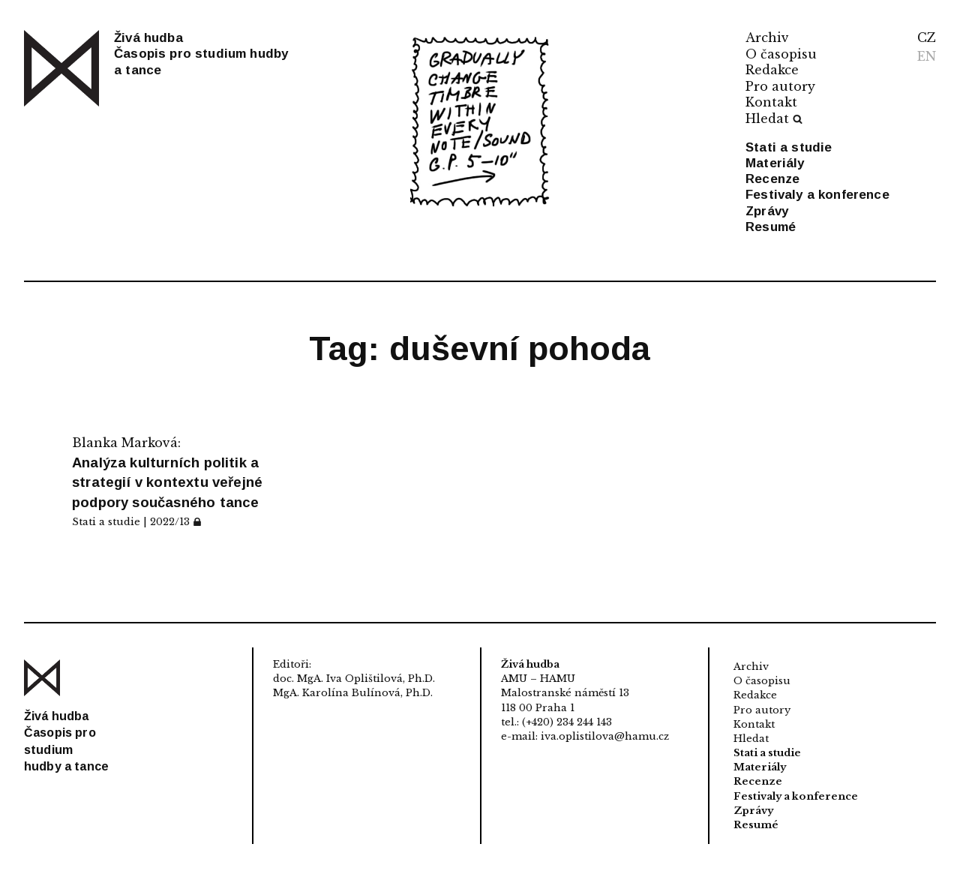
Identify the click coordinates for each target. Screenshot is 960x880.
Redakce (772, 69)
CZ (926, 37)
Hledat (774, 118)
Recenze (773, 179)
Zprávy (767, 211)
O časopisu (781, 54)
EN (926, 56)
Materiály (775, 163)
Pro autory (780, 86)
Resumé (771, 227)
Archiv (767, 37)
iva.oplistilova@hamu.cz (605, 736)
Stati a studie (789, 147)
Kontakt (771, 102)
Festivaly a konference (818, 195)
